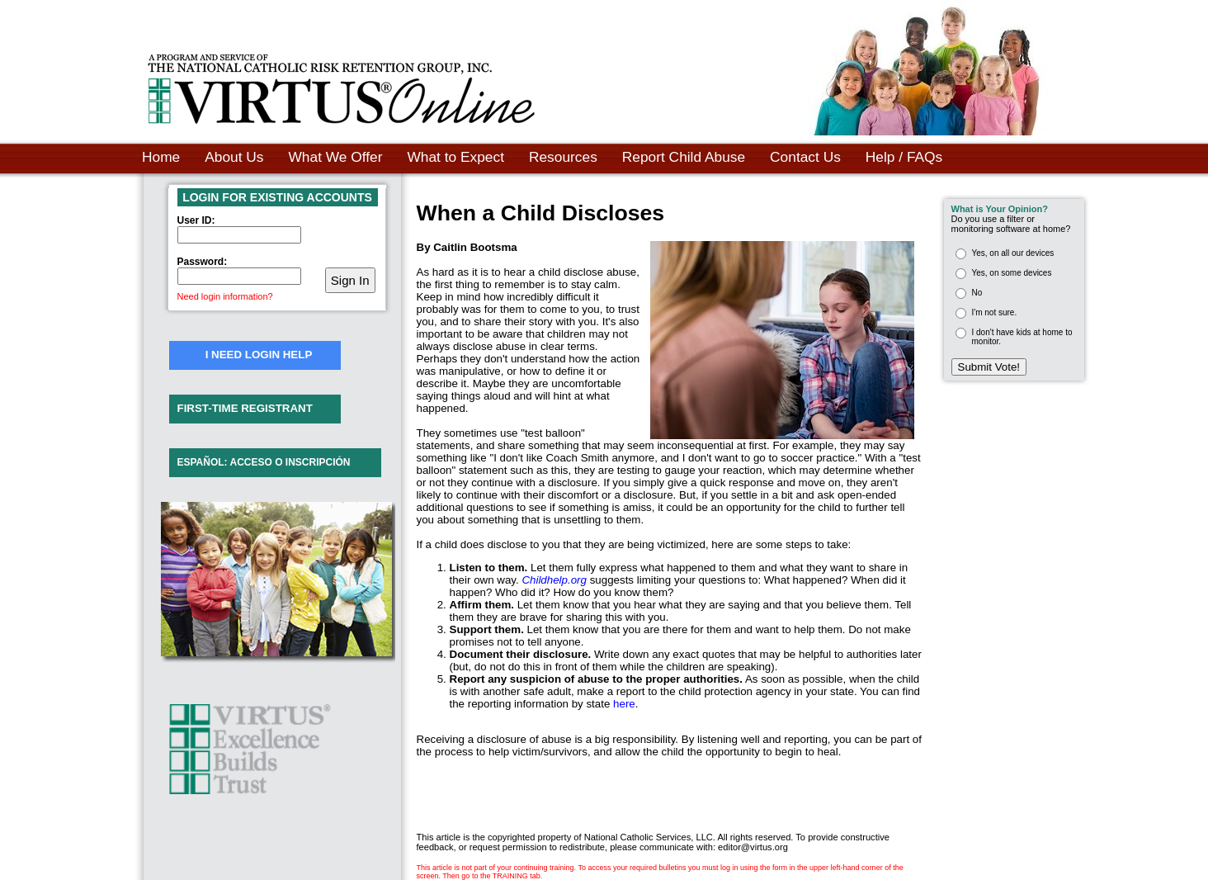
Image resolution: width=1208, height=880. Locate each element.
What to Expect (455, 157)
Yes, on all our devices (1013, 253)
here (624, 704)
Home (161, 157)
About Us (234, 157)
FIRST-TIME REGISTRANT (245, 408)
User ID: (196, 220)
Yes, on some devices (1012, 272)
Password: (202, 261)
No (977, 292)
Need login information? (225, 296)
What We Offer (336, 157)
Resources (563, 157)
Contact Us (805, 157)
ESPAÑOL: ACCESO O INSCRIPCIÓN (264, 462)
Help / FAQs (904, 157)
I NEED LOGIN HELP (259, 354)
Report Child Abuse (683, 157)
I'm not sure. (994, 312)
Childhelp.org (554, 580)
